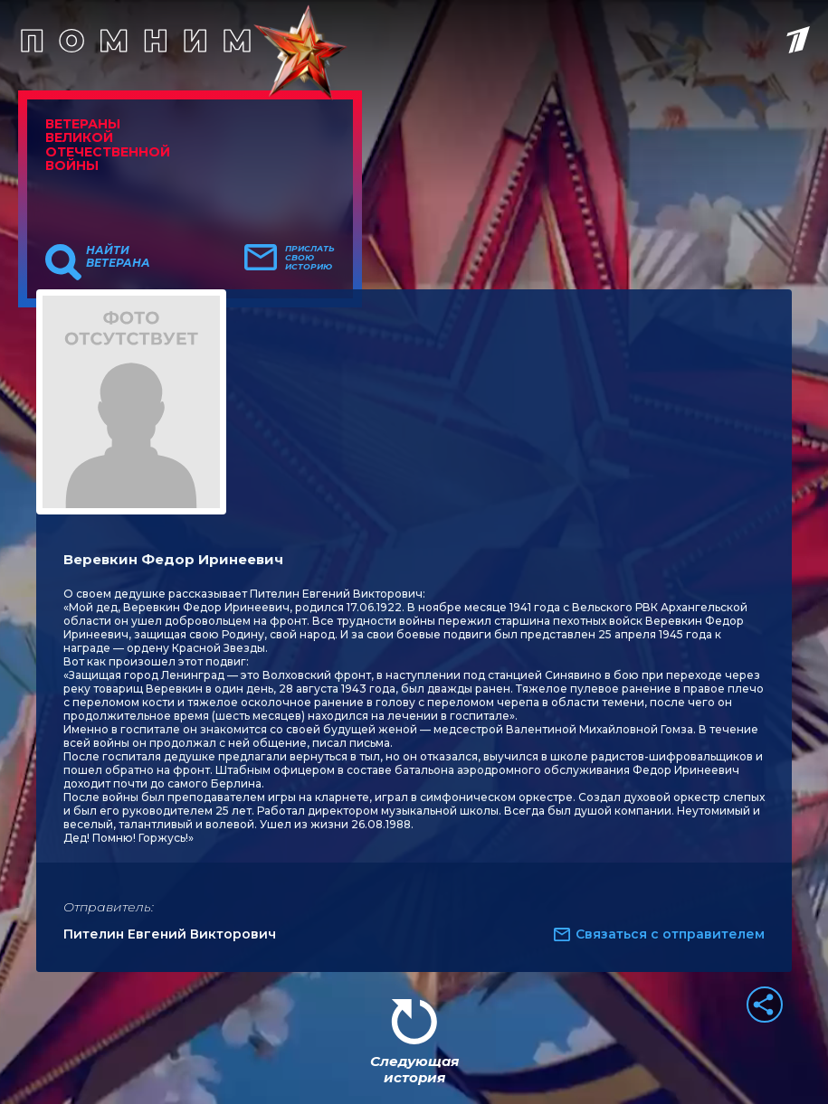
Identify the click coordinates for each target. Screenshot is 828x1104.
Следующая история (414, 1069)
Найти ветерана (118, 256)
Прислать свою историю (310, 257)
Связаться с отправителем (670, 934)
